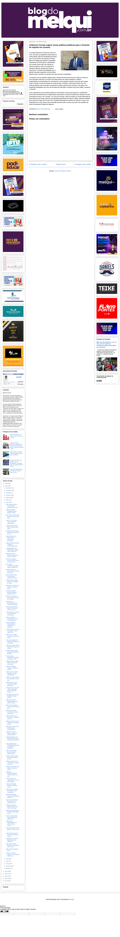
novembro (9, 490)
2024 (6, 483)
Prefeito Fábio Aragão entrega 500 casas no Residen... (12, 652)
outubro (8, 492)
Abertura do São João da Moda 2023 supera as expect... (13, 647)
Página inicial (60, 164)
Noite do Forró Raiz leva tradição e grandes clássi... (12, 587)
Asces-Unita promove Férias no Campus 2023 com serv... (12, 608)
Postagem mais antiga (83, 164)
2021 (6, 873)
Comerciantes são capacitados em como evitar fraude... (12, 780)
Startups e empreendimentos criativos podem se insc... (11, 774)
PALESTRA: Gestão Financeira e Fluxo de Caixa (12, 636)
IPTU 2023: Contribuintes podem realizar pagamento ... (12, 566)
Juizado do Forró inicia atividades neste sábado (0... (12, 840)
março (8, 863)
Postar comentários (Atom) (62, 171)
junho (7, 502)
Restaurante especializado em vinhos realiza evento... (11, 823)
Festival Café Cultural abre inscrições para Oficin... (12, 527)
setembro (9, 495)
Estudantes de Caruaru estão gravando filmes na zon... (12, 532)
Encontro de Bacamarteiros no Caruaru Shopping (11, 603)
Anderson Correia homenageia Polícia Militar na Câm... (12, 701)
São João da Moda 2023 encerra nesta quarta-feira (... (12, 516)
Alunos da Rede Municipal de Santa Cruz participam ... (12, 619)
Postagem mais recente (38, 164)
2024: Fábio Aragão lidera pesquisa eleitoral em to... (11, 752)
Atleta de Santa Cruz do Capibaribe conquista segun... (12, 722)
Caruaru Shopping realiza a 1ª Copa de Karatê (12, 668)
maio (7, 859)
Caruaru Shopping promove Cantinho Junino (11, 785)
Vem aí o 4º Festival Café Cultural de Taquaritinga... (11, 522)
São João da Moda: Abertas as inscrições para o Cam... (12, 845)
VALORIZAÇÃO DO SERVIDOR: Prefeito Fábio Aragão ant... (12, 550)
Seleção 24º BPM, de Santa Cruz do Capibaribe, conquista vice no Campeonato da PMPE (16, 463)
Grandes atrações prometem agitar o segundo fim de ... (11, 592)
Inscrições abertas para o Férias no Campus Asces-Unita (16, 471)
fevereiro (8, 866)
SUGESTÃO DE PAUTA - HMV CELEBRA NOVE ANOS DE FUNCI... (12, 690)
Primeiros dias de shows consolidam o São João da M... (12, 631)
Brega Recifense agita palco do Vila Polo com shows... (12, 663)
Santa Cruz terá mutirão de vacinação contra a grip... (12, 678)
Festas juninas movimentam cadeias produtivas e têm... (12, 657)
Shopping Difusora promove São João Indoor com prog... (12, 806)
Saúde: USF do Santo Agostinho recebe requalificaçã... (12, 673)
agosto (8, 497)
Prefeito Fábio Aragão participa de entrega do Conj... (12, 581)
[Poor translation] (6, 911)
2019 (6, 878)
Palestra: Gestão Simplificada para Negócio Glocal (11, 511)
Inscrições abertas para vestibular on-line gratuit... (12, 696)
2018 (6, 881)
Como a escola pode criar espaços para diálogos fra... (11, 817)
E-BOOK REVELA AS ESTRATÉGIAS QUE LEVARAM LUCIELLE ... (12, 739)
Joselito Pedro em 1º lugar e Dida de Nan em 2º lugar (16, 436)
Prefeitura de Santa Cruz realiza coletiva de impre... (12, 768)
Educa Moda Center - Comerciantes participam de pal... (12, 576)
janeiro (8, 868)
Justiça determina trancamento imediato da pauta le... (12, 571)
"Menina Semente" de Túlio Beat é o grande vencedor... (12, 763)
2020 (6, 876)
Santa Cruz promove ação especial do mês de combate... (12, 597)
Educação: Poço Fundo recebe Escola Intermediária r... (12, 728)
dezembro (9, 488)
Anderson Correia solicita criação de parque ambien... (11, 733)
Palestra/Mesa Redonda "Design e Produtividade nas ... (12, 544)
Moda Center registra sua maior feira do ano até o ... (12, 706)
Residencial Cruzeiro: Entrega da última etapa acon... (12, 684)
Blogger (71, 899)
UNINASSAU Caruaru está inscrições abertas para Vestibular (16, 453)
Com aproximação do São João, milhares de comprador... (12, 641)
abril (7, 861)
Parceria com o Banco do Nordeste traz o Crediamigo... (12, 791)
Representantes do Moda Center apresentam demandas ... (11, 538)
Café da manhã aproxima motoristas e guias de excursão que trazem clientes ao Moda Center (16, 445)
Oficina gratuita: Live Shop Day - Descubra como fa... (12, 717)
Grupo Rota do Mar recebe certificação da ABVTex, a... (12, 796)
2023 (6, 486)
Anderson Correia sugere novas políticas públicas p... (12, 854)
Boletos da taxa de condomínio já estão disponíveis (12, 712)
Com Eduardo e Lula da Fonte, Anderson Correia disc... (12, 613)
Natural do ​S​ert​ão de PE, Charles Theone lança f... (13, 829)
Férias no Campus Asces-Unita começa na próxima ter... (12, 560)
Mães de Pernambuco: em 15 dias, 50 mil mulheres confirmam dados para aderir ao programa (106, 344)
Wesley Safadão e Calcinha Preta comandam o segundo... (11, 625)
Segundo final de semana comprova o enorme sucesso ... (12, 555)
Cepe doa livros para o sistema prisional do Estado (12, 834)
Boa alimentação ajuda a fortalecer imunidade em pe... (12, 812)
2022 (6, 871)
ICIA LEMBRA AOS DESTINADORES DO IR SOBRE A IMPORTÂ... (12, 746)
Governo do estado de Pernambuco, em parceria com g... (12, 801)
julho (7, 500)
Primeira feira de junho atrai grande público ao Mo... (12, 757)
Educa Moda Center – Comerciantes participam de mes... (12, 506)
